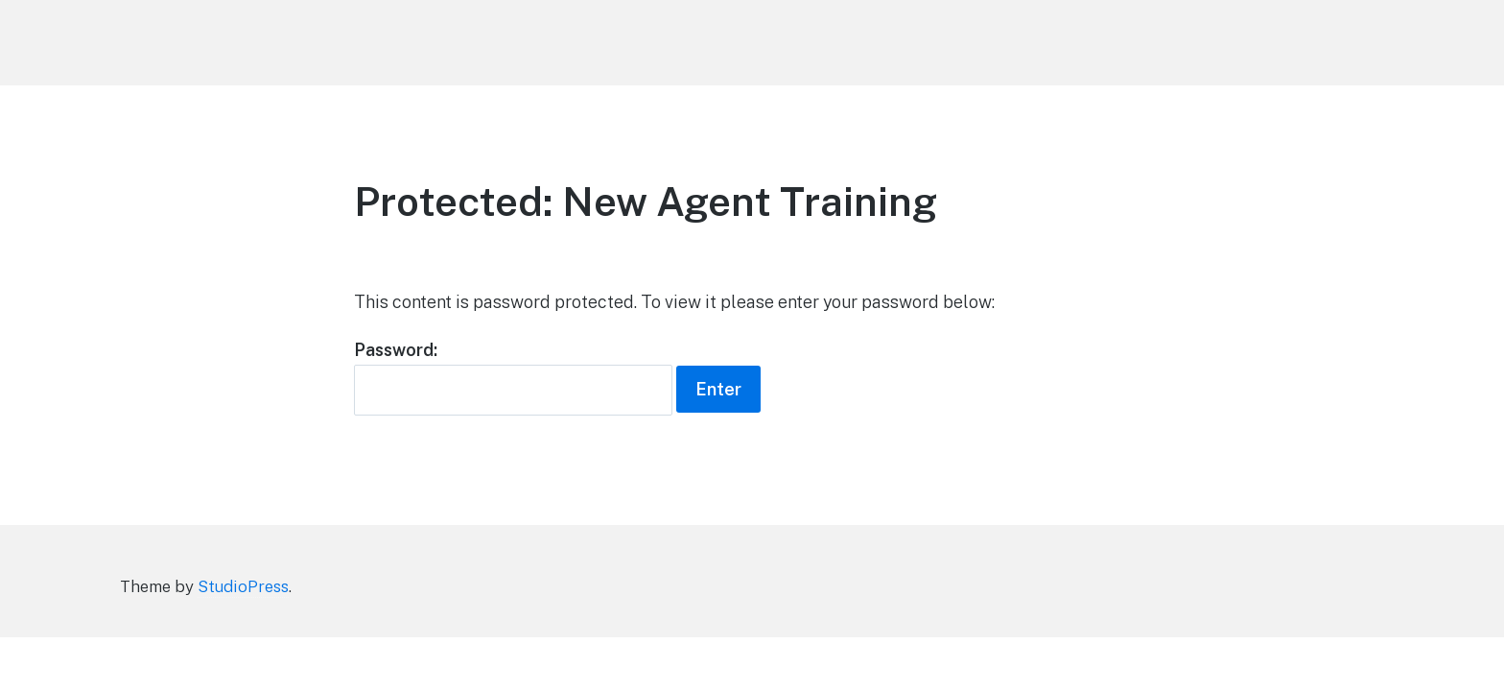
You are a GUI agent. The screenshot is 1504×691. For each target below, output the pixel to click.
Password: (513, 378)
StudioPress (243, 586)
